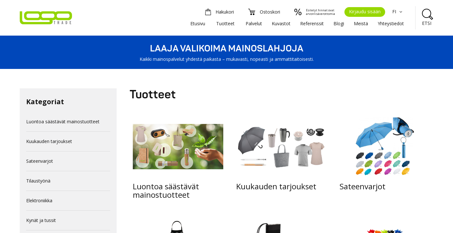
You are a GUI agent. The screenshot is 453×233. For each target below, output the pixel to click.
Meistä (361, 23)
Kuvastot (281, 23)
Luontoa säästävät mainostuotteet (63, 121)
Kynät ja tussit (41, 220)
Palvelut (254, 23)
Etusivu (197, 23)
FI (398, 11)
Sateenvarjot (39, 161)
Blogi (338, 23)
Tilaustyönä (38, 181)
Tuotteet (225, 23)
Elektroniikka (39, 200)
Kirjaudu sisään (365, 11)
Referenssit (312, 23)
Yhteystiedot (391, 23)
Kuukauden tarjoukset (49, 141)
